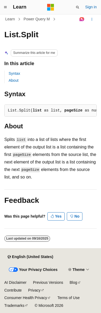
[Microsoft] (50, 7)
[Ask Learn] (82, 19)
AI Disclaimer (15, 282)
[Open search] (77, 7)
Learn (10, 19)
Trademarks (14, 305)
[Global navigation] (5, 7)
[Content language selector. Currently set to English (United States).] (30, 257)
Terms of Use (68, 298)
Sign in (91, 7)
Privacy (34, 290)
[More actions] (92, 19)
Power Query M (37, 19)
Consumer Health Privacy (25, 298)
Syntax (14, 73)
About (14, 80)
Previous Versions (48, 282)
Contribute (13, 290)
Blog (73, 282)
